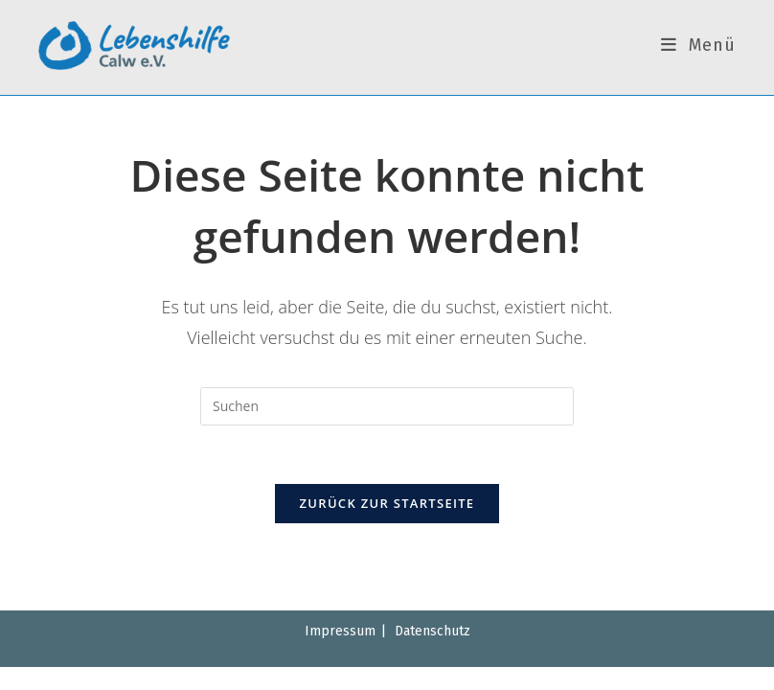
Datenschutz (432, 631)
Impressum (340, 631)
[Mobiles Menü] (698, 45)
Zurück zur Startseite (387, 503)
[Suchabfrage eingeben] (387, 406)
